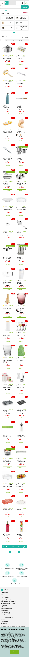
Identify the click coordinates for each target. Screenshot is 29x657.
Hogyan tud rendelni (6, 600)
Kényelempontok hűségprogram (8, 601)
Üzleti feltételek (4, 610)
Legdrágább (20, 40)
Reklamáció (4, 623)
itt (8, 648)
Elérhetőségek (4, 592)
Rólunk (2, 594)
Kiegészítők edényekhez (20, 18)
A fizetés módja (4, 605)
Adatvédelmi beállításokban (16, 646)
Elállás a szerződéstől (6, 625)
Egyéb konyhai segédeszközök (7, 18)
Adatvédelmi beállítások (6, 608)
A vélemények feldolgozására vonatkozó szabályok (13, 626)
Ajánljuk (2, 40)
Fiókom (3, 619)
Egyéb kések (6, 28)
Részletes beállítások (14, 654)
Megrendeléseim (5, 621)
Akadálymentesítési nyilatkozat (8, 614)
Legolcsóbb (14, 40)
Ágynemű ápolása (5, 612)
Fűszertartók (6, 23)
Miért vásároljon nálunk (6, 607)
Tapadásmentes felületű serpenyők (21, 28)
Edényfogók (20, 23)
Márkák (5, 10)
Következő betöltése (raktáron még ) (14, 547)
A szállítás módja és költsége (8, 603)
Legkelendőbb (8, 40)
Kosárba (8, 64)
